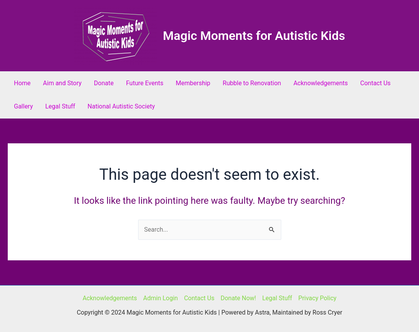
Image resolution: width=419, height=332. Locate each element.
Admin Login (160, 298)
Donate (104, 83)
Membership (193, 83)
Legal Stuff (60, 106)
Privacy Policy (317, 298)
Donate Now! (238, 298)
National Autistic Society (121, 106)
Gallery (23, 106)
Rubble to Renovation (252, 83)
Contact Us (375, 83)
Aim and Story (62, 83)
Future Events (145, 83)
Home (22, 83)
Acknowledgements (320, 83)
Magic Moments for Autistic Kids (254, 35)
